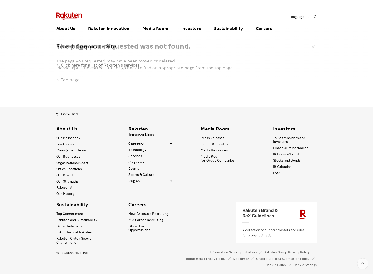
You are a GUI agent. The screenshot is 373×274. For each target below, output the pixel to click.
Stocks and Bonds (286, 160)
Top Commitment (69, 214)
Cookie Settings (305, 265)
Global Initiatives (69, 226)
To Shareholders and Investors (289, 140)
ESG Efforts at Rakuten (74, 232)
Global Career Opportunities (139, 228)
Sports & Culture (141, 175)
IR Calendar (282, 166)
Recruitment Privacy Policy (205, 258)
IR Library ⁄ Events (287, 154)
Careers (264, 23)
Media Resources (214, 150)
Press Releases (212, 138)
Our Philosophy (68, 138)
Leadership (65, 144)
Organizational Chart (72, 163)
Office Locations (69, 169)
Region (134, 181)
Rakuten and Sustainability (77, 220)
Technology (137, 150)
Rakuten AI (65, 187)
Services (135, 156)
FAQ (276, 173)
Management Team (71, 150)
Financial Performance (291, 148)
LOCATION (67, 114)
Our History (65, 194)
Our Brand (64, 175)
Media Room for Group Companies (218, 158)
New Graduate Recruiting (148, 214)
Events (133, 168)
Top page (68, 79)
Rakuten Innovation (108, 23)
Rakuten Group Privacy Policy (287, 252)
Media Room (155, 23)
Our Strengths (67, 181)
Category (136, 143)
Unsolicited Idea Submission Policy (282, 258)
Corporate (136, 162)
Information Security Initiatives (233, 252)
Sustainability (228, 23)
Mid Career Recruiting (145, 220)
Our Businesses (68, 156)
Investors (191, 23)
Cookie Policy (276, 265)
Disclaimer (241, 258)
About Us (65, 23)
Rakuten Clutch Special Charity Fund (74, 240)
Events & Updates (214, 144)
